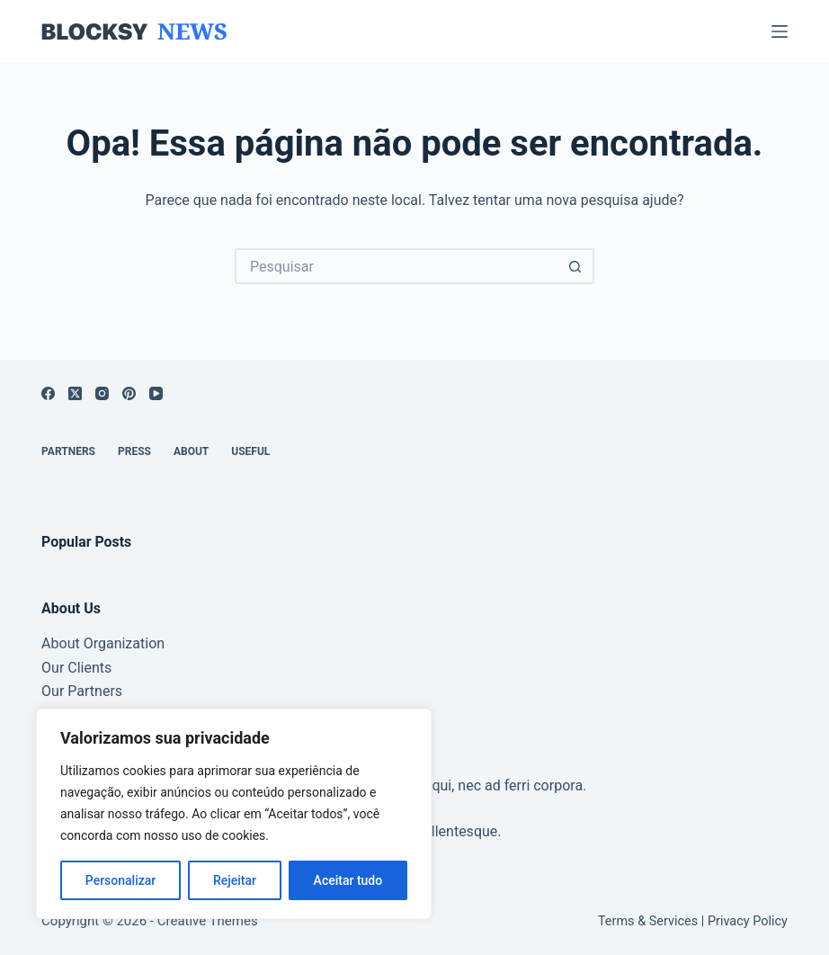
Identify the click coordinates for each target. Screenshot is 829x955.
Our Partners (81, 691)
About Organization (103, 643)
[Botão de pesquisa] (576, 266)
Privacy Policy (748, 921)
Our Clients (76, 667)
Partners (68, 451)
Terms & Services (648, 921)
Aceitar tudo (348, 880)
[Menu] (779, 31)
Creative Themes (207, 921)
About (191, 451)
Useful (250, 451)
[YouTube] (156, 393)
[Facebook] (48, 393)
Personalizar (120, 880)
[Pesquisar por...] (396, 266)
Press (134, 451)
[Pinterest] (129, 393)
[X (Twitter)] (75, 393)
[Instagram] (102, 393)
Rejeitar (234, 880)
